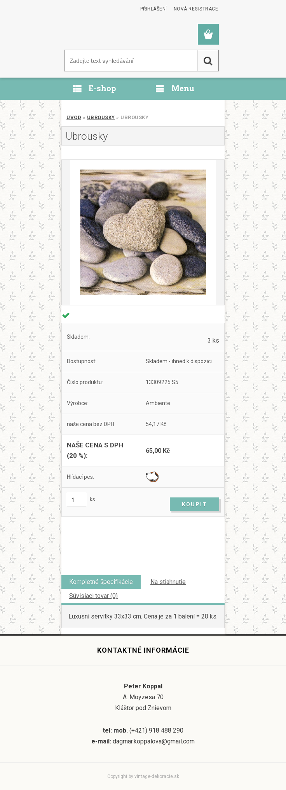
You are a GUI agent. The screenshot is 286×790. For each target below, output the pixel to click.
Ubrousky (101, 117)
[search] (207, 60)
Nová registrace (196, 9)
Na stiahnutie (168, 582)
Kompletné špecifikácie (101, 582)
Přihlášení (153, 9)
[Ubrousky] (143, 232)
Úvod (73, 117)
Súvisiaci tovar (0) (93, 595)
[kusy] (76, 499)
